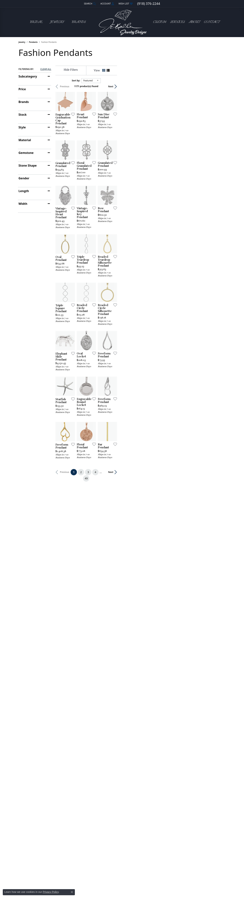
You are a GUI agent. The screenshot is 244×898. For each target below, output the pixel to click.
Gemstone (26, 152)
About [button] (194, 22)
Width (22, 203)
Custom (159, 22)
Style (22, 127)
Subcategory (27, 76)
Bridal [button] (36, 22)
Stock (22, 114)
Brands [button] (79, 22)
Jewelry (21, 42)
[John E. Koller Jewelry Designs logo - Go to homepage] (122, 22)
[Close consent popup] (72, 892)
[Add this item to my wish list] (108, 150)
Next (219, 86)
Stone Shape (27, 165)
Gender (23, 178)
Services (177, 22)
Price (22, 89)
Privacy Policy (51, 891)
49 (156, 681)
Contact (211, 22)
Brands (23, 101)
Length (23, 190)
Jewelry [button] (57, 22)
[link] (148, 3)
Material (24, 140)
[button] (89, 3)
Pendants (33, 42)
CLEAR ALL (45, 69)
